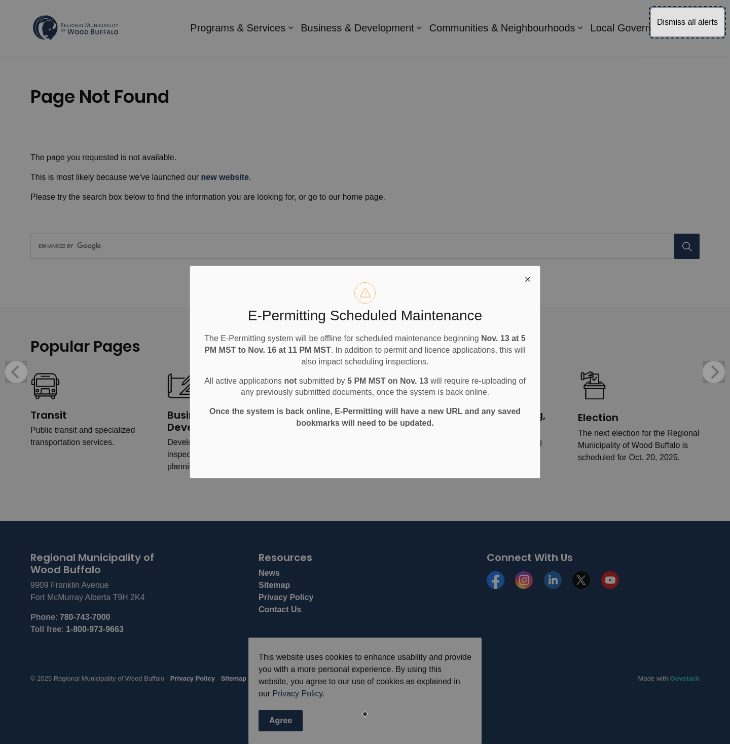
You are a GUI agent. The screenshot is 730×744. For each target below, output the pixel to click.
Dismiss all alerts (687, 22)
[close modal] (528, 278)
